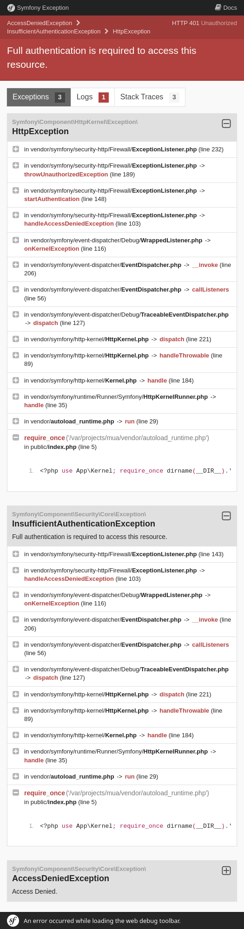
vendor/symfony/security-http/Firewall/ (114, 149)
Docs (226, 7)
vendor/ (73, 421)
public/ (55, 446)
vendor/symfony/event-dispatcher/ (107, 264)
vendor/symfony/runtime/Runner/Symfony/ (120, 396)
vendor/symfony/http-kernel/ (91, 339)
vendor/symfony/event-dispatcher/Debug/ (117, 240)
